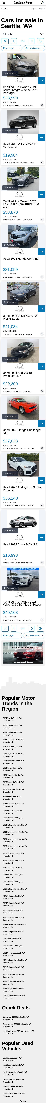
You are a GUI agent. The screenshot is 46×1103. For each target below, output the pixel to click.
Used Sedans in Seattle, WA (13, 1066)
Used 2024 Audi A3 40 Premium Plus (17, 374)
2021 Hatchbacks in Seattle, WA (15, 961)
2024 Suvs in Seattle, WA (12, 719)
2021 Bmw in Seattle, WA (12, 940)
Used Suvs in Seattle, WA (12, 1059)
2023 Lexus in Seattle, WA (13, 819)
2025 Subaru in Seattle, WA (13, 861)
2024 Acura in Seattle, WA (13, 876)
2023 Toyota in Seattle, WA (13, 776)
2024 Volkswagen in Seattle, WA (15, 833)
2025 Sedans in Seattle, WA (13, 783)
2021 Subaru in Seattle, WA (13, 918)
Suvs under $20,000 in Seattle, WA (16, 1018)
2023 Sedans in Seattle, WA (13, 790)
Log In (34, 9)
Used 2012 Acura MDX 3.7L (21, 544)
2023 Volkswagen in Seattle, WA (15, 840)
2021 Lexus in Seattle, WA (13, 911)
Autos (4, 8)
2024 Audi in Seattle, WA (12, 769)
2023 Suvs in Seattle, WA (12, 733)
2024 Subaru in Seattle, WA (13, 805)
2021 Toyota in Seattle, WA (13, 869)
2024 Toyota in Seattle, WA (13, 741)
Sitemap (23, 1101)
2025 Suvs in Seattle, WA (12, 726)
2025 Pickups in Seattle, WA (13, 897)
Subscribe (41, 9)
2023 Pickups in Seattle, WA (13, 933)
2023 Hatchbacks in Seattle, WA (15, 890)
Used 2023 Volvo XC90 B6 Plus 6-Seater (20, 317)
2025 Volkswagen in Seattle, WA (15, 847)
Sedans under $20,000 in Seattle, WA (17, 1025)
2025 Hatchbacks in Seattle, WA (15, 926)
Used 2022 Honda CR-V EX (21, 258)
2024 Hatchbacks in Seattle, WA (15, 826)
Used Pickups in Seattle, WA (13, 1080)
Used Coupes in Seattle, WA (13, 1087)
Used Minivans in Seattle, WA (14, 1095)
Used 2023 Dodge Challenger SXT (22, 432)
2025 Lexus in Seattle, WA (13, 883)
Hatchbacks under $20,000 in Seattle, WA (18, 1032)
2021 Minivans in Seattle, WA (14, 997)
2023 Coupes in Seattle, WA (13, 990)
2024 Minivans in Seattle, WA (14, 954)
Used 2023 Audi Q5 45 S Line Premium (22, 489)
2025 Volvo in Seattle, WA (12, 812)
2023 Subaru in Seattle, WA (13, 854)
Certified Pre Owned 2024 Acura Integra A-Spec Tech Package (20, 90)
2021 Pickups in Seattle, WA (13, 968)
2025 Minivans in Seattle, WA (14, 982)
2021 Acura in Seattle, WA (13, 947)
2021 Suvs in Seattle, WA (12, 748)
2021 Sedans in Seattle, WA (13, 975)
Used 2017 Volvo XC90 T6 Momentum (20, 146)
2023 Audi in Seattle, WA (12, 797)
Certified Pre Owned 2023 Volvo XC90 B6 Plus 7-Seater (22, 603)
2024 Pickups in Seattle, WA (13, 904)
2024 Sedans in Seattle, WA (13, 762)
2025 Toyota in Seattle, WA (13, 755)
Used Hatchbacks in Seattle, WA (15, 1073)
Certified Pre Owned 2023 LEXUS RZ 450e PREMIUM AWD (21, 204)
